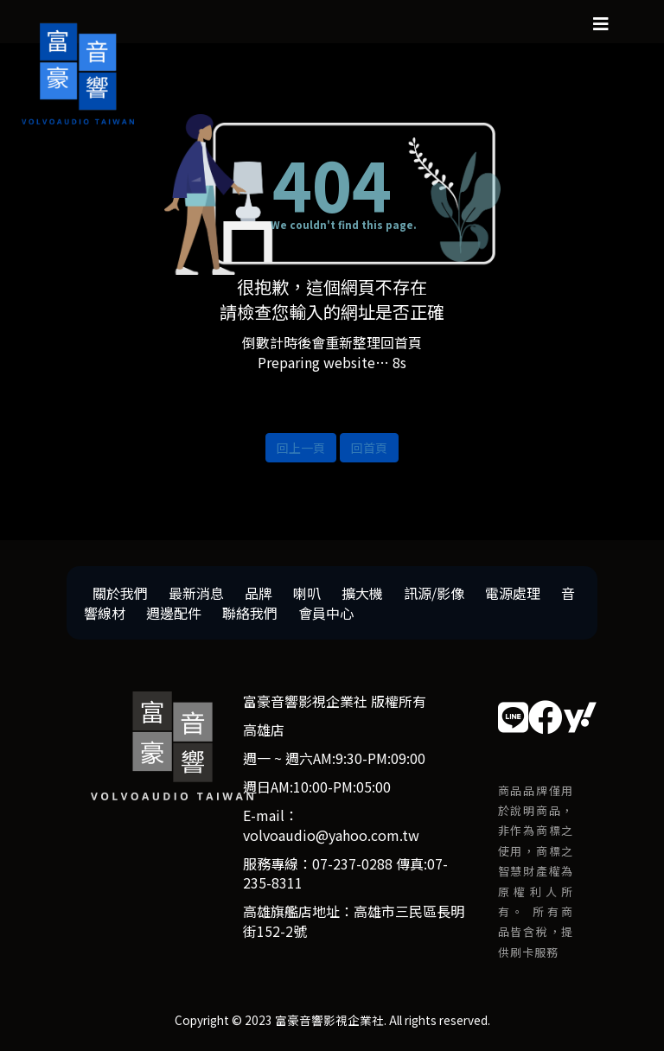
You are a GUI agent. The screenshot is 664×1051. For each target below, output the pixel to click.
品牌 (258, 593)
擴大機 (362, 593)
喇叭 (307, 593)
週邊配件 (173, 612)
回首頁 (369, 447)
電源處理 (512, 593)
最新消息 (196, 593)
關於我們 (120, 593)
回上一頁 (301, 447)
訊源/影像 (434, 593)
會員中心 (326, 612)
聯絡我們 (250, 612)
